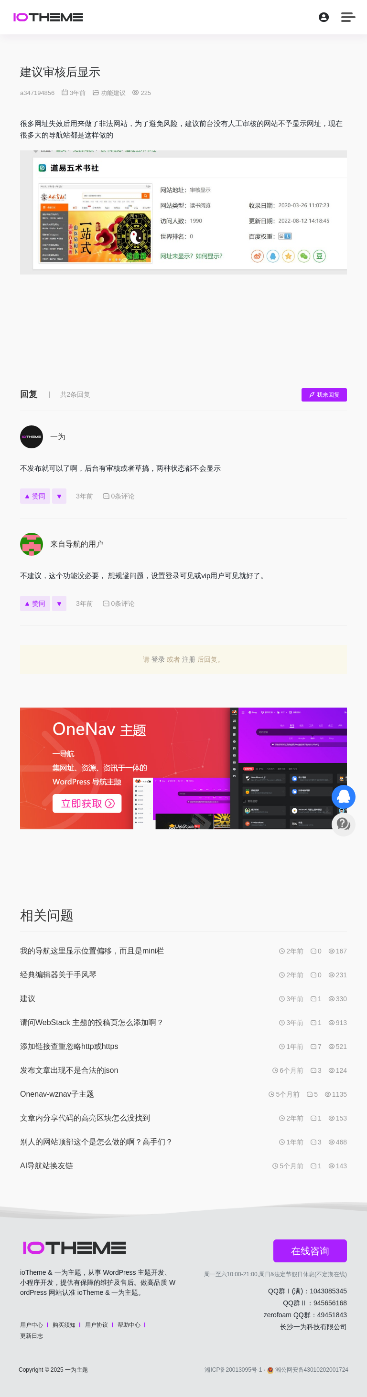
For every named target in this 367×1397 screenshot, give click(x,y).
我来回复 (324, 395)
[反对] (59, 496)
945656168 (330, 1303)
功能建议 (113, 92)
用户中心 (31, 1325)
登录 (158, 659)
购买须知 (64, 1325)
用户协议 (96, 1325)
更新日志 (31, 1336)
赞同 (35, 496)
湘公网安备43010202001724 (307, 1369)
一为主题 (76, 1369)
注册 (188, 659)
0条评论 (118, 496)
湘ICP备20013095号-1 (233, 1369)
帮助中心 (129, 1325)
